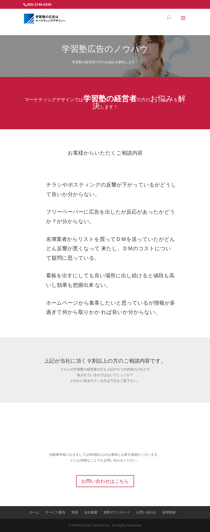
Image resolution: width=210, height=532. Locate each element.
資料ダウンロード (116, 512)
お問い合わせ (146, 512)
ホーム (34, 512)
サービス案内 (55, 512)
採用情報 (169, 512)
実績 (74, 512)
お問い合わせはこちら (105, 481)
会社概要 (91, 512)
